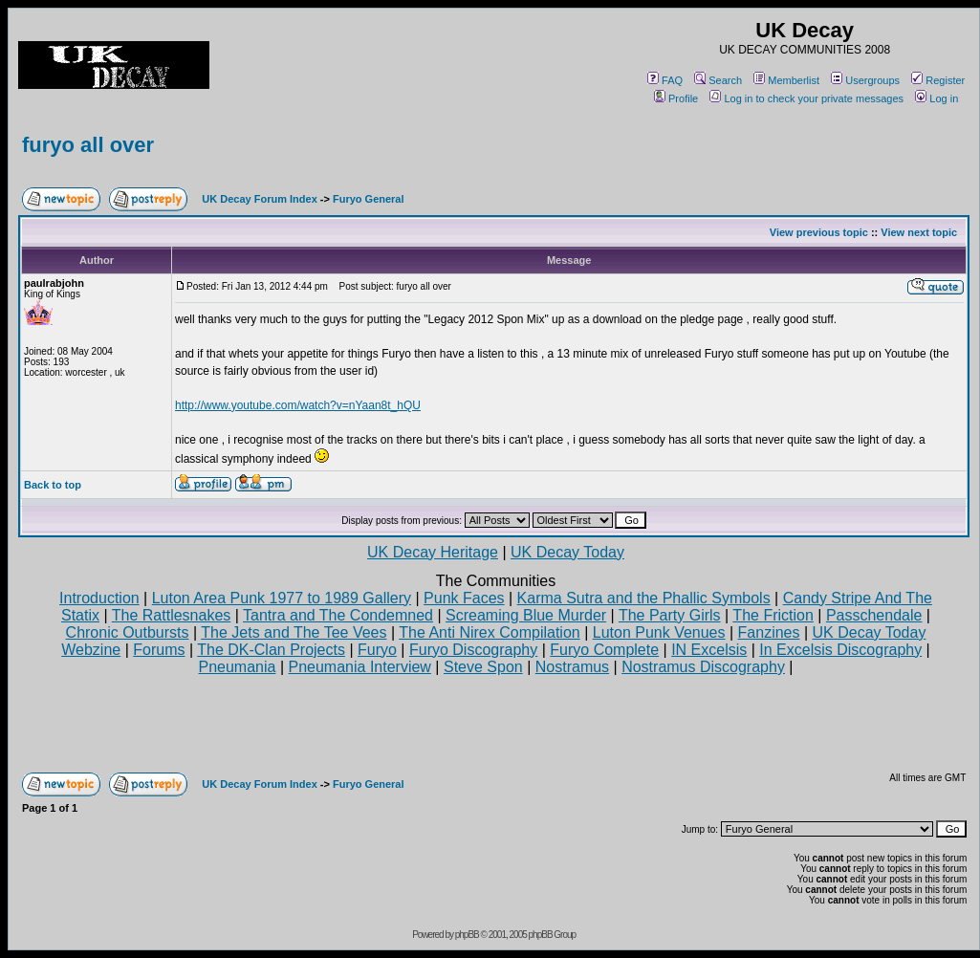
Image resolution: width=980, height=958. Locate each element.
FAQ (665, 80)
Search (718, 80)
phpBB (467, 934)
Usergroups (865, 80)
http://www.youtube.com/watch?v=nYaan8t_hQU (298, 405)
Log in (936, 98)
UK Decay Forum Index (259, 199)
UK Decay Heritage (432, 552)
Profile (676, 98)
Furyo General (368, 199)
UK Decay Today (567, 552)
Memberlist (786, 80)
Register (938, 80)
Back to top (52, 484)
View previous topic (819, 232)
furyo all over (88, 145)
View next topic (919, 232)
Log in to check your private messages (806, 98)
